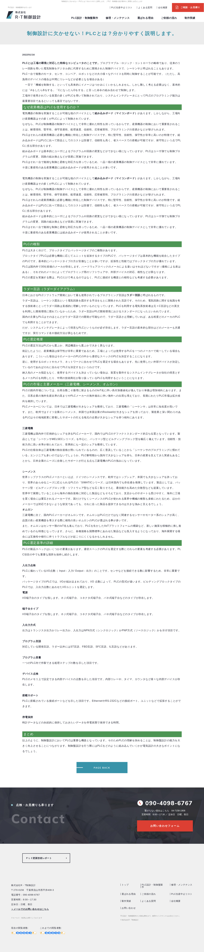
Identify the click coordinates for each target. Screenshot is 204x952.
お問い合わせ (129, 908)
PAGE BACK (102, 767)
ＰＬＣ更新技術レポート (39, 858)
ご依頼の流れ (169, 18)
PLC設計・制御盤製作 (84, 18)
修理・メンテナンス (118, 18)
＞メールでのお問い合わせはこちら (30, 909)
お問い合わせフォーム (165, 825)
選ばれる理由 (145, 18)
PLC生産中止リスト (121, 7)
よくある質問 (145, 7)
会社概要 (163, 7)
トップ (125, 885)
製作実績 (126, 901)
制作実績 (190, 18)
